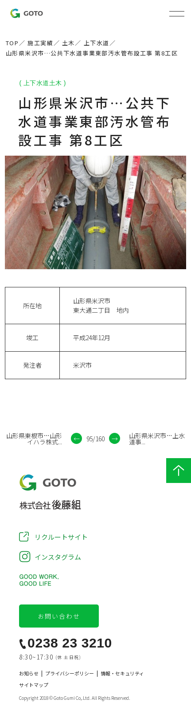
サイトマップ (33, 685)
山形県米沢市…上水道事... (157, 438)
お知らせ (29, 673)
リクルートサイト (61, 537)
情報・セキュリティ (122, 673)
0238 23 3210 (69, 643)
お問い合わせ (59, 616)
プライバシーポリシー (69, 673)
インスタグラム (58, 556)
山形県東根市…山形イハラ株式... (34, 438)
